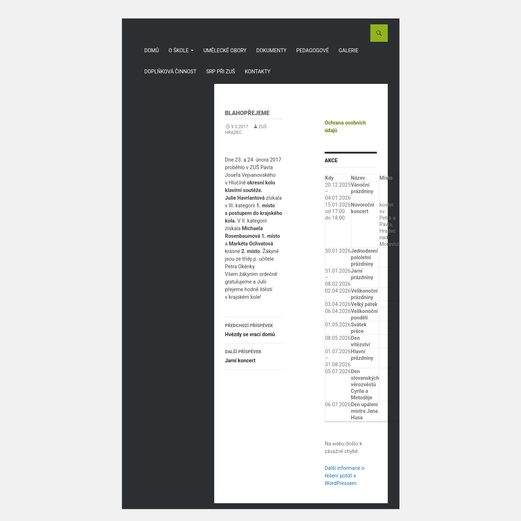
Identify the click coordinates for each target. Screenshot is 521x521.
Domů (152, 50)
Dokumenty (271, 50)
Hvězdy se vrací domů (254, 329)
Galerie (349, 50)
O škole (178, 50)
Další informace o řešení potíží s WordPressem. (344, 475)
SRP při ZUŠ (220, 71)
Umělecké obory (225, 50)
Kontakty (257, 71)
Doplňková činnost (170, 71)
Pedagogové (312, 50)
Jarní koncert (254, 355)
